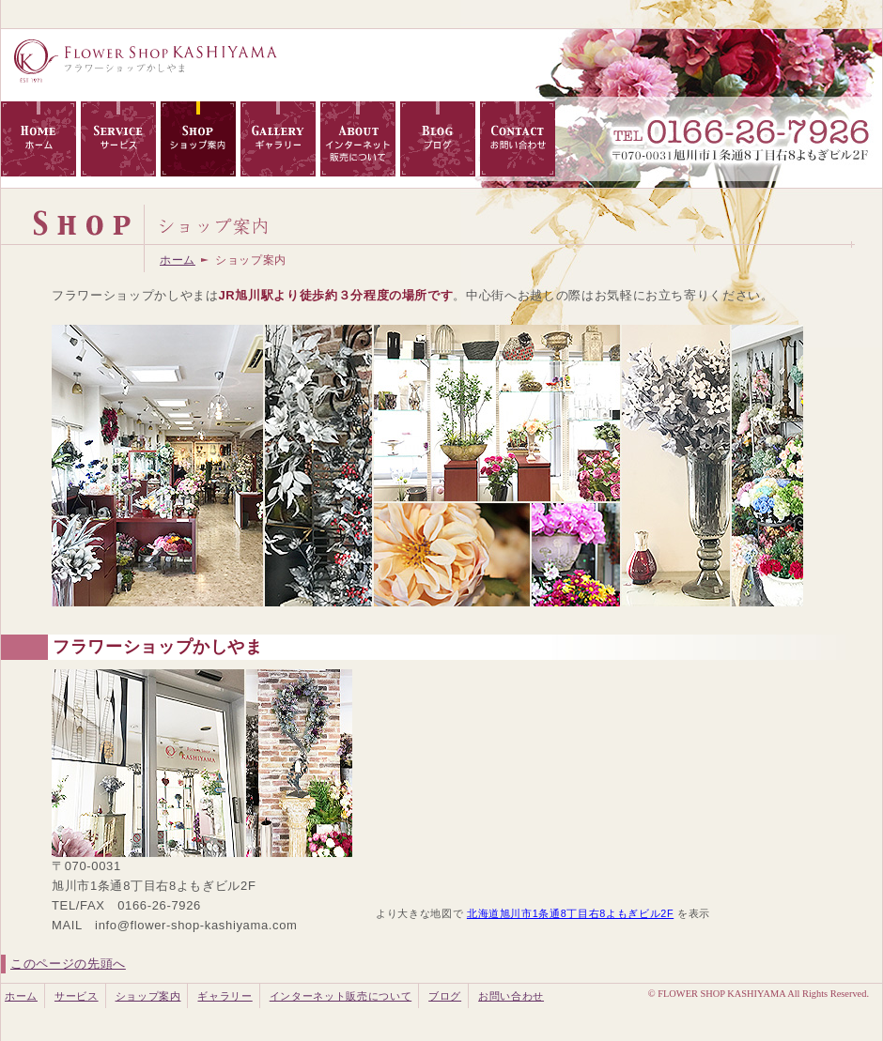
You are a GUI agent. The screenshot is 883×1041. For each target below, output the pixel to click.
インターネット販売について (340, 996)
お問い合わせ (511, 996)
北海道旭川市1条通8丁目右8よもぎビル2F (570, 913)
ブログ (444, 996)
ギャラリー (224, 996)
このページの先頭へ (68, 964)
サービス (76, 996)
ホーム (177, 260)
